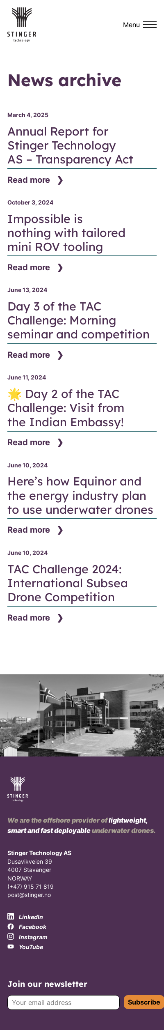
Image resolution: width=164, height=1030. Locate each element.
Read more (28, 180)
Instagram (27, 936)
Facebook (26, 927)
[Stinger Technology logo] (21, 24)
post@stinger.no (29, 895)
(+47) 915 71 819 (30, 886)
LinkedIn (25, 916)
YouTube (25, 947)
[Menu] (140, 24)
